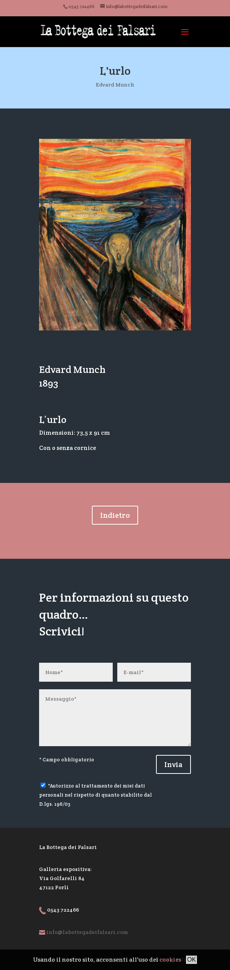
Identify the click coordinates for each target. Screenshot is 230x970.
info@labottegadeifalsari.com (87, 932)
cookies (170, 960)
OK (191, 959)
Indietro (115, 515)
